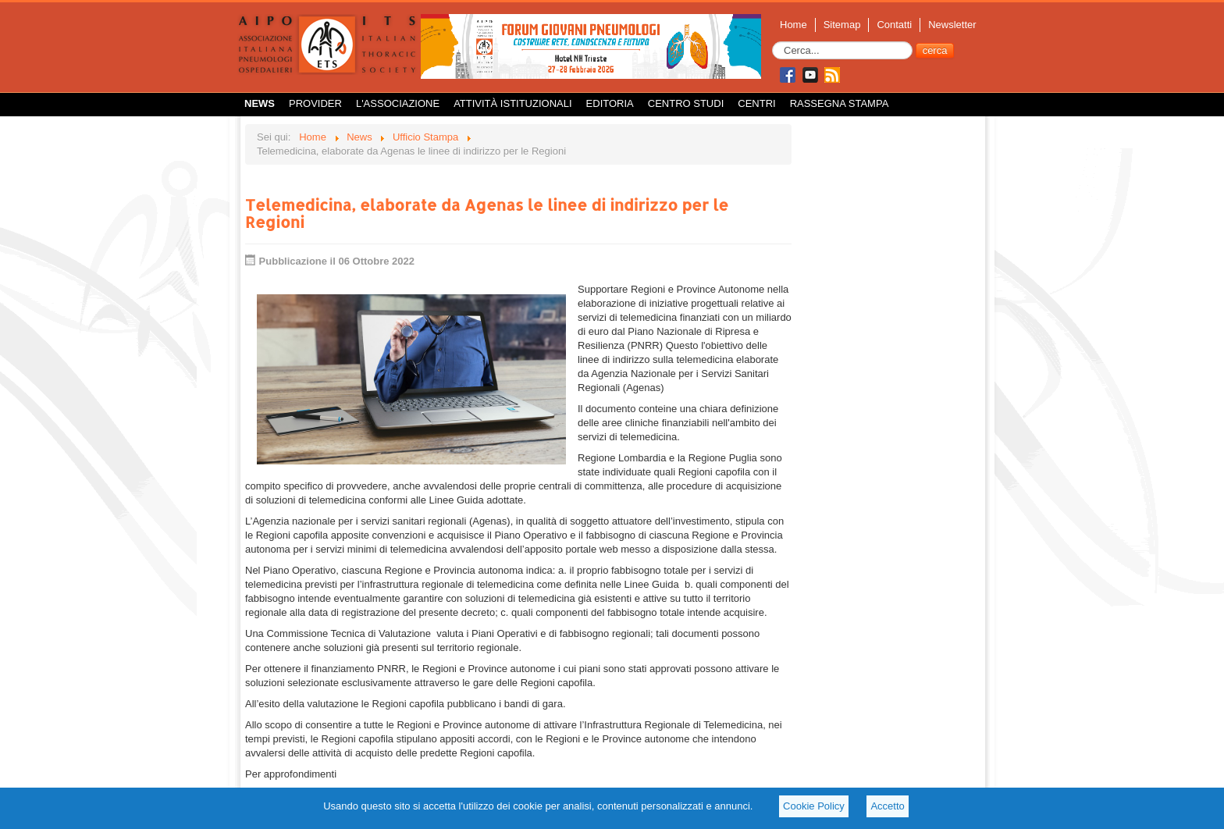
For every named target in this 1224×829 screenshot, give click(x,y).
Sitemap (842, 24)
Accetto (887, 806)
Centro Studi (686, 103)
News (259, 103)
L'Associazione (397, 103)
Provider (315, 103)
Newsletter (952, 24)
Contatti (894, 24)
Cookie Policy (814, 806)
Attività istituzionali (512, 103)
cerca (935, 50)
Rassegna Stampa (839, 103)
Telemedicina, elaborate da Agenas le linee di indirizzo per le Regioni (486, 213)
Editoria (610, 103)
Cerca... (772, 41)
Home (793, 24)
